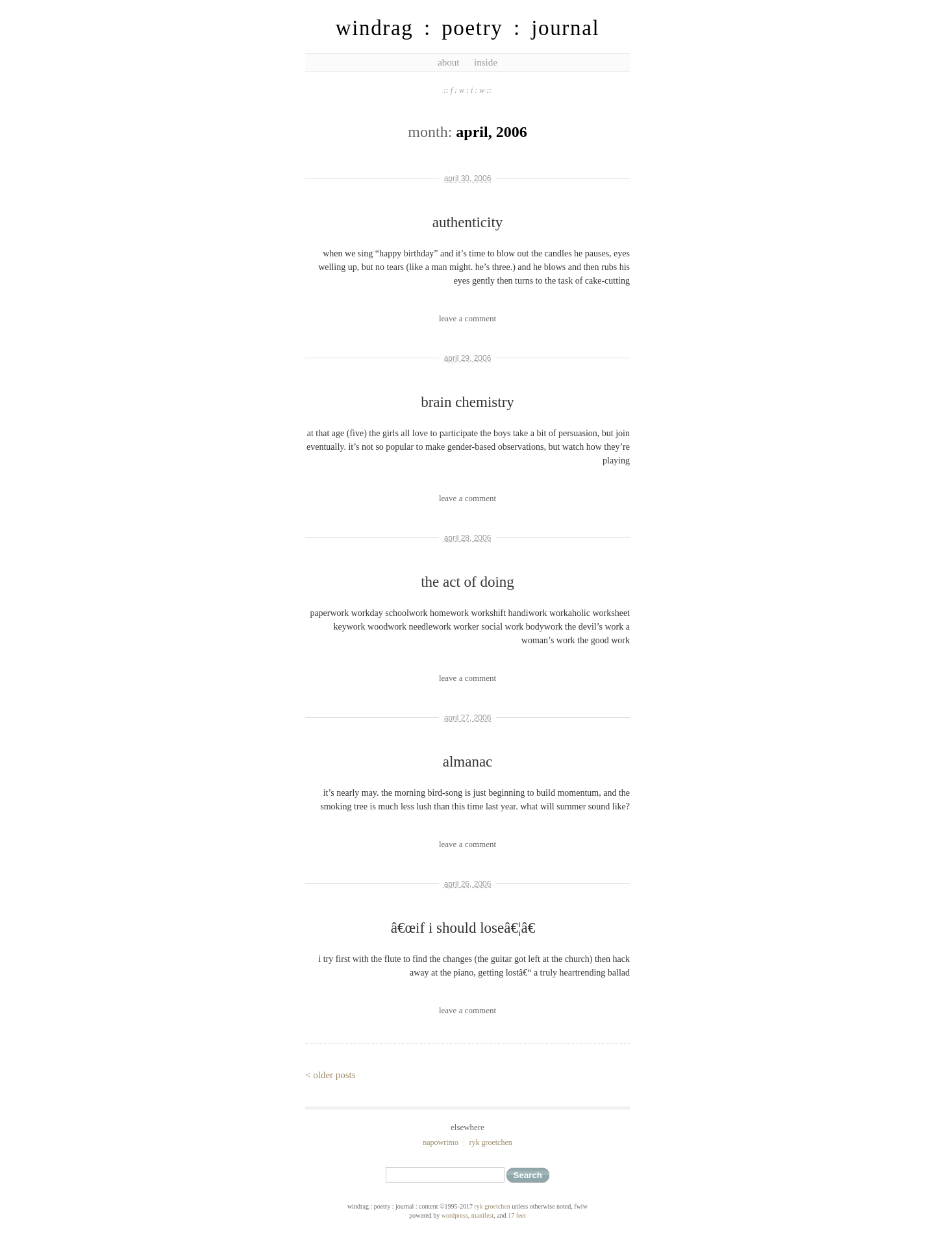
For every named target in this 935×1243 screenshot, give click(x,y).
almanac (468, 762)
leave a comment (467, 318)
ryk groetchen (490, 1142)
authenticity (467, 222)
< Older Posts (330, 1075)
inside (485, 62)
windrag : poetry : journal (468, 28)
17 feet (517, 1215)
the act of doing (467, 582)
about (448, 62)
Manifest (482, 1215)
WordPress (455, 1215)
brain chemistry (467, 402)
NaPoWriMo (440, 1142)
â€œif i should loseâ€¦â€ (467, 928)
